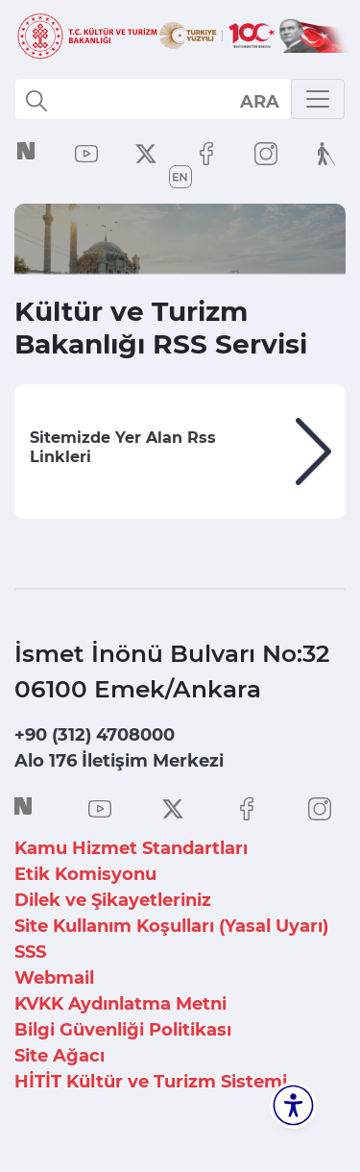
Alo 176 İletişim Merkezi (119, 760)
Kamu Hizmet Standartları (131, 848)
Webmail (54, 978)
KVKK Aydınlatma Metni (120, 1003)
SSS (30, 952)
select (258, 100)
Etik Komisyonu (85, 874)
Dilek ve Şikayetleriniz (112, 900)
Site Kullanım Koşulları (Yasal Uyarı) (171, 926)
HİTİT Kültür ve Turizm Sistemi (150, 1081)
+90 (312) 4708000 (94, 734)
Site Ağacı (59, 1055)
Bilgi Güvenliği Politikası (122, 1029)
